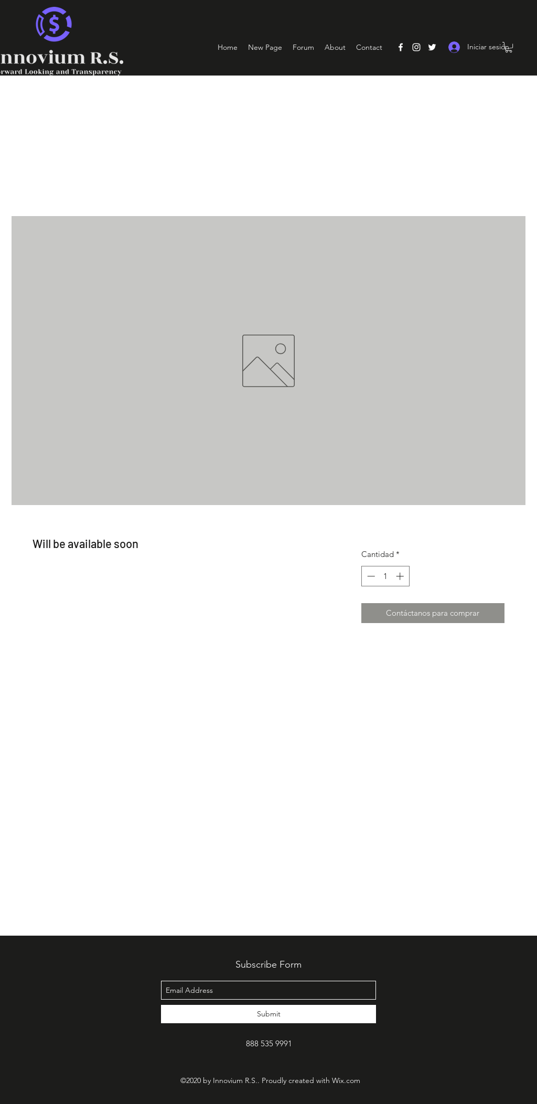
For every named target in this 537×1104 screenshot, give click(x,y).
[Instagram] (416, 47)
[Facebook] (400, 47)
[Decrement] (370, 576)
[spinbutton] (385, 576)
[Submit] (268, 1014)
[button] (508, 47)
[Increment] (401, 576)
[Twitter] (432, 47)
